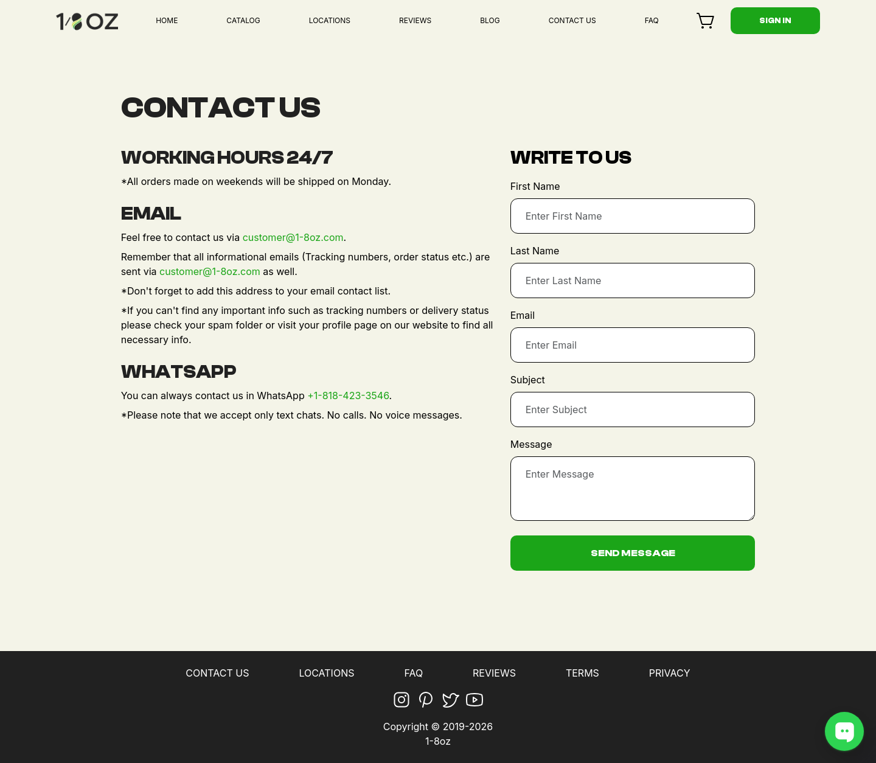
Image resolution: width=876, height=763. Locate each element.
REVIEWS (415, 20)
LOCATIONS (329, 20)
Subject (527, 380)
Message (531, 444)
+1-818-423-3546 (348, 395)
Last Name (535, 251)
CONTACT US (572, 20)
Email (522, 315)
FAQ (652, 20)
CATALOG (243, 20)
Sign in (775, 20)
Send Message (633, 553)
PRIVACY (669, 673)
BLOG (489, 20)
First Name (535, 186)
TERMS (582, 673)
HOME (167, 20)
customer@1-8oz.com (293, 237)
